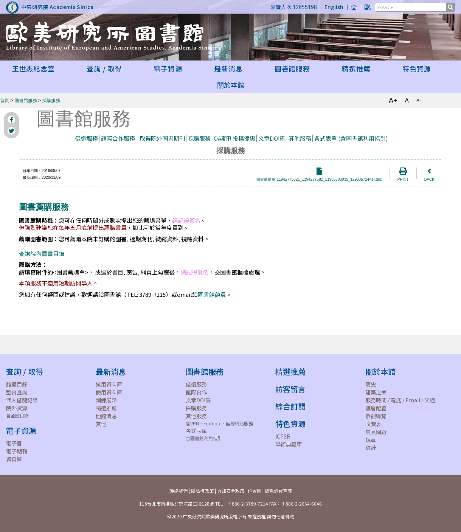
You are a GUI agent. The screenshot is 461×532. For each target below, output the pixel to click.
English (333, 7)
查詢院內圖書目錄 (41, 253)
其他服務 (300, 138)
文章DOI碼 (272, 138)
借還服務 (86, 138)
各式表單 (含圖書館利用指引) (351, 138)
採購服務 (51, 100)
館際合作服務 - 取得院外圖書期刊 (143, 138)
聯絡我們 (178, 490)
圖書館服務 (25, 100)
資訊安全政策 (230, 490)
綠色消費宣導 (278, 490)
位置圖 (254, 490)
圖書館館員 (212, 294)
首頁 (4, 100)
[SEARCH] (411, 7)
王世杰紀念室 (33, 68)
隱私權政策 (202, 490)
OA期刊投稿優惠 (234, 138)
